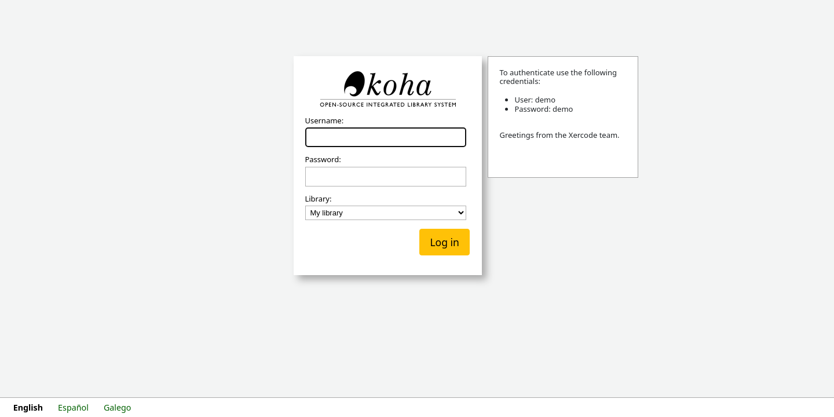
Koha (387, 89)
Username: (324, 121)
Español (73, 407)
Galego (117, 407)
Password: (323, 159)
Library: (318, 199)
